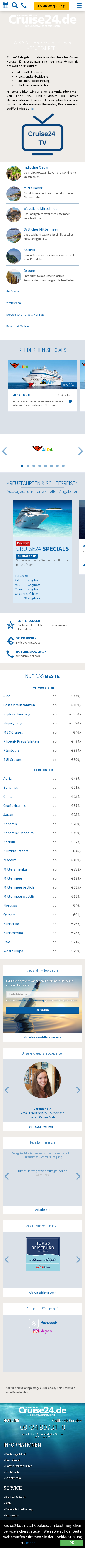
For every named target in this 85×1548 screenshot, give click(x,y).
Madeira (9, 860)
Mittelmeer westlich (19, 896)
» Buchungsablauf (14, 1454)
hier (32, 109)
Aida (6, 696)
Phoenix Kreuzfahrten (21, 741)
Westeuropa (13, 951)
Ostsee (9, 914)
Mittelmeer (12, 878)
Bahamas (10, 787)
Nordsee (10, 905)
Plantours (11, 750)
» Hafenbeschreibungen (17, 1466)
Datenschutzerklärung (31, 1000)
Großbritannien (15, 805)
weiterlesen (41, 1210)
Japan (8, 814)
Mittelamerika (15, 869)
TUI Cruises (12, 759)
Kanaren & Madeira (18, 833)
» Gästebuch (11, 1472)
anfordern (42, 1010)
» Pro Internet (11, 1460)
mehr (30, 1542)
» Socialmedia (12, 1478)
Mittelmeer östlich (18, 887)
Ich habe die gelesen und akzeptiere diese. (42, 1000)
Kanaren (10, 823)
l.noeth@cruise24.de (42, 1117)
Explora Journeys (17, 714)
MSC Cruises (13, 732)
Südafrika (11, 923)
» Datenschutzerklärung (17, 1509)
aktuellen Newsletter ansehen (41, 1037)
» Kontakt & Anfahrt (15, 1497)
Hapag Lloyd (13, 723)
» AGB (7, 1503)
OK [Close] (72, 1543)
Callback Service (67, 1420)
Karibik (9, 842)
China (7, 796)
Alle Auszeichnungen (41, 1293)
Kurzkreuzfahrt (15, 851)
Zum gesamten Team (42, 1126)
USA (6, 941)
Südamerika (13, 932)
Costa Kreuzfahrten (19, 705)
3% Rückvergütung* (51, 6)
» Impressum (11, 1515)
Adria (7, 778)
